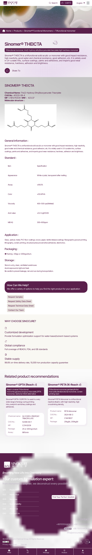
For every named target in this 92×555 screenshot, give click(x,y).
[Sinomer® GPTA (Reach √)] (25, 409)
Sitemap (23, 544)
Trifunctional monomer (65, 30)
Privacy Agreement (10, 544)
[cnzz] (6, 541)
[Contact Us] (21, 514)
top (83, 552)
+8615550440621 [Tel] (64, 525)
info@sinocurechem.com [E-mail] (78, 532)
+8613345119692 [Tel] (81, 525)
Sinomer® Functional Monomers (38, 30)
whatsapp (46, 552)
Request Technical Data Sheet (21, 305)
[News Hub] (21, 495)
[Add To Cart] (7, 70)
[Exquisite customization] (63, 498)
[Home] (10, 3)
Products (18, 30)
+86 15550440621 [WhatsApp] (81, 528)
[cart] (66, 3)
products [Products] (64, 552)
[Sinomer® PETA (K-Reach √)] (67, 404)
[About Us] (21, 509)
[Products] (21, 490)
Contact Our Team (16, 310)
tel (28, 552)
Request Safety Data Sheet (19, 301)
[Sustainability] (21, 504)
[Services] (21, 500)
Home (9, 30)
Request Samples (15, 297)
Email (9, 552)
